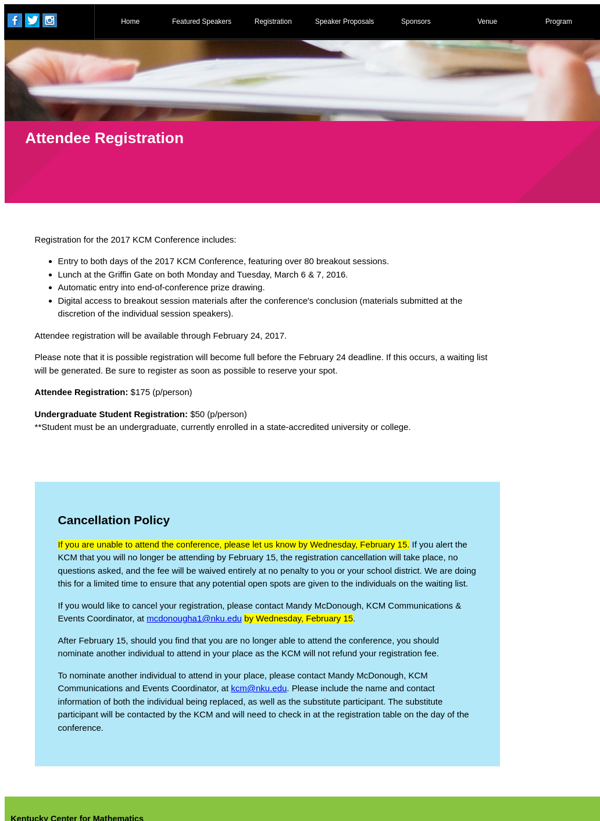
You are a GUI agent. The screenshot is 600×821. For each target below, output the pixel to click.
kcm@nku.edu (259, 688)
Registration (273, 21)
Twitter (32, 20)
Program (558, 21)
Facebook (15, 20)
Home (130, 21)
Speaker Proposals (344, 21)
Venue (487, 21)
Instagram (49, 20)
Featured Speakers (201, 21)
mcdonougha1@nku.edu (194, 618)
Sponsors (416, 21)
